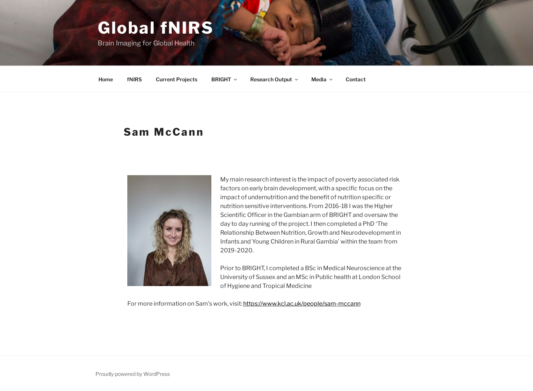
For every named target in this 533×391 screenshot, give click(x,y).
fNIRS (134, 79)
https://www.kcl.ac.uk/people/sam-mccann (302, 303)
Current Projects (176, 79)
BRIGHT (224, 79)
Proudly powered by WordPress (132, 374)
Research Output (274, 79)
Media (322, 79)
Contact (356, 79)
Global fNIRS (156, 28)
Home (105, 79)
